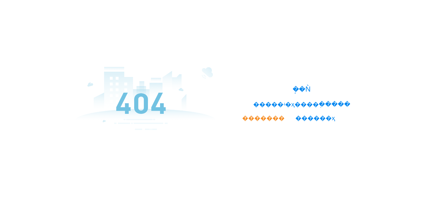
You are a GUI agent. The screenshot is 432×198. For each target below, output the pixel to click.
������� (263, 117)
